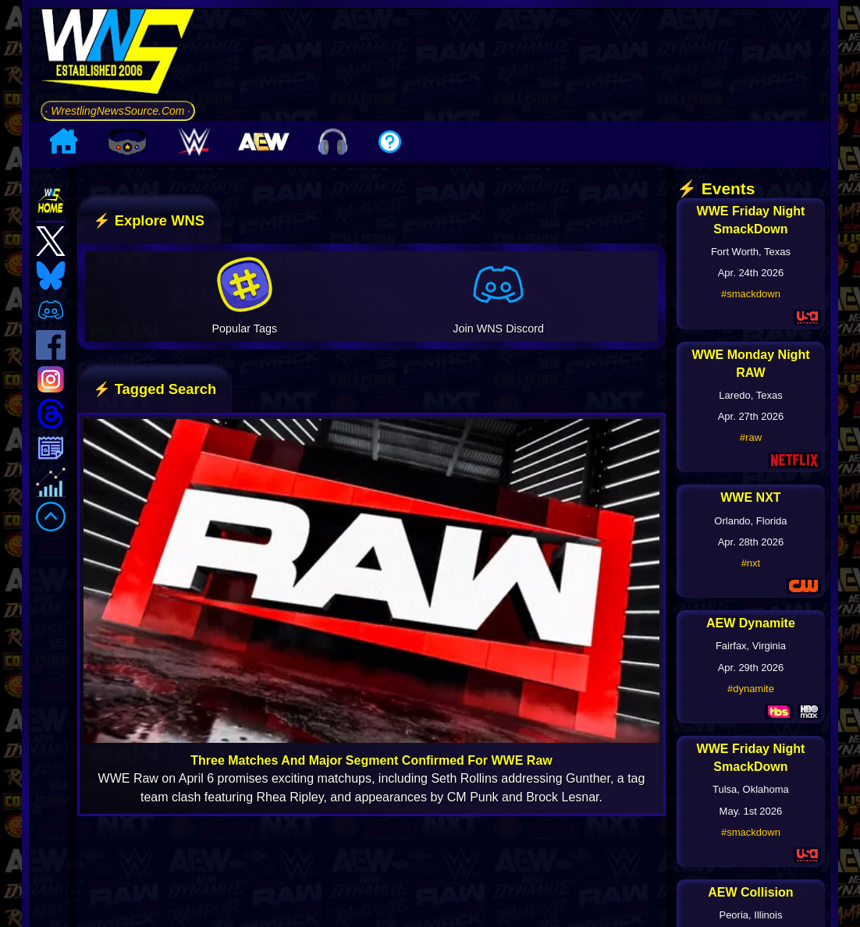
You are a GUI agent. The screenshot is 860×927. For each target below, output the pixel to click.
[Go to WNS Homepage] (118, 54)
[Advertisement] (518, 62)
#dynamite (750, 688)
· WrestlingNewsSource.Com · (118, 111)
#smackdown (750, 294)
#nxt (751, 563)
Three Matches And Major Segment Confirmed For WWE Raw (371, 760)
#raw (751, 437)
